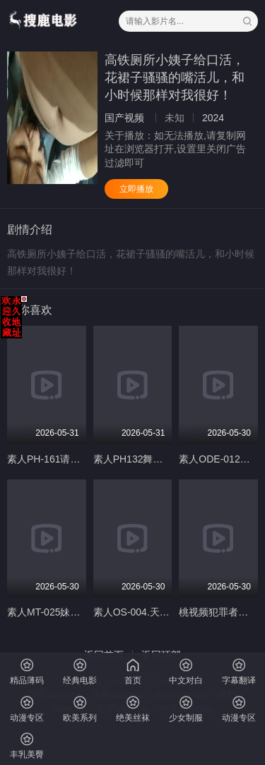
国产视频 (124, 117)
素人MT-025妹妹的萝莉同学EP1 (77, 612)
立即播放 (136, 189)
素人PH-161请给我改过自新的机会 (83, 459)
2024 (213, 117)
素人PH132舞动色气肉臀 (148, 459)
